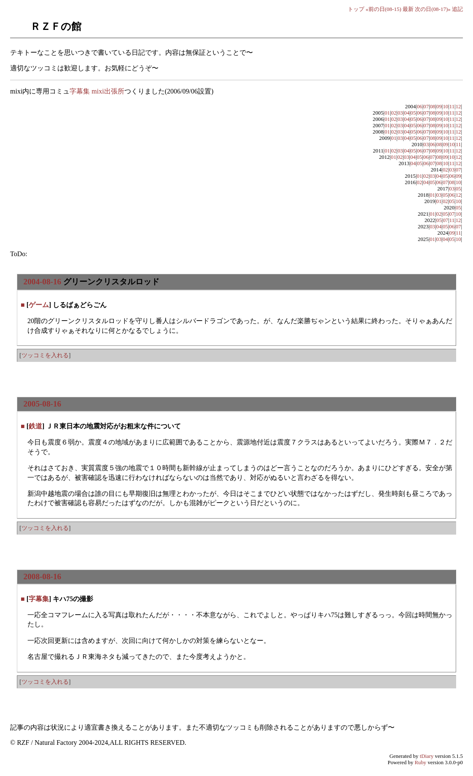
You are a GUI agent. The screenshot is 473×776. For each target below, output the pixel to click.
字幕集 (39, 598)
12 (458, 107)
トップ (356, 9)
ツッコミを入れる (45, 355)
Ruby (421, 762)
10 (445, 107)
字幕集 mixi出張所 (97, 91)
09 (439, 107)
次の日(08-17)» (433, 9)
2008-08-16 (43, 576)
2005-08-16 (43, 403)
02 (394, 113)
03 (400, 113)
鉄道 (35, 426)
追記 (457, 9)
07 (426, 107)
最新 (408, 9)
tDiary (427, 756)
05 (413, 113)
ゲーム (39, 304)
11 (451, 107)
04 (406, 113)
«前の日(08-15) (383, 9)
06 (419, 107)
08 (432, 107)
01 (387, 113)
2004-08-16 (43, 281)
